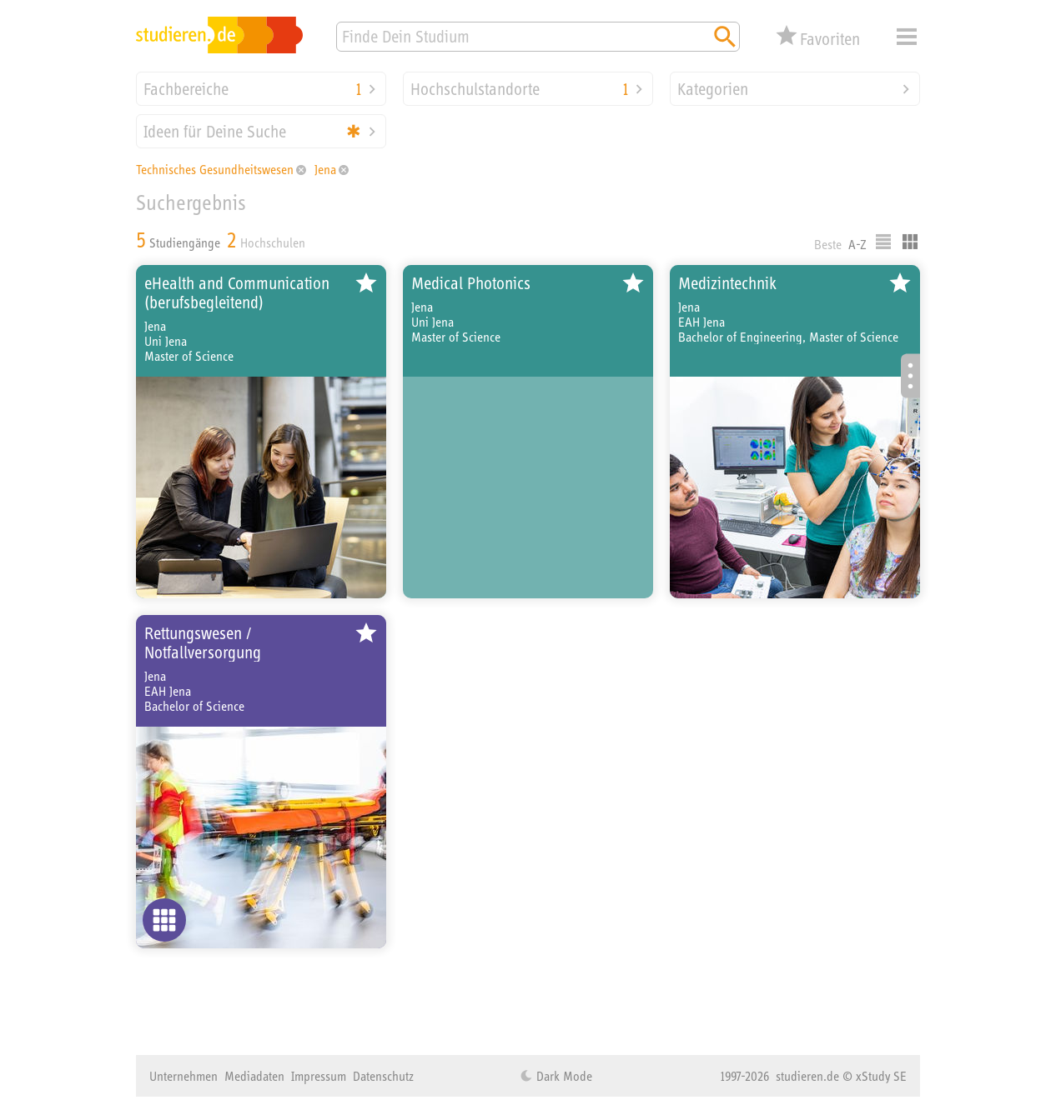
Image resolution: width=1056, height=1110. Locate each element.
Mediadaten (254, 1075)
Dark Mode (562, 1075)
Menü (906, 36)
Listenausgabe (883, 242)
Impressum (318, 1075)
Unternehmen (183, 1075)
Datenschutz (383, 1075)
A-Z (857, 244)
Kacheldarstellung (910, 242)
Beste (828, 244)
